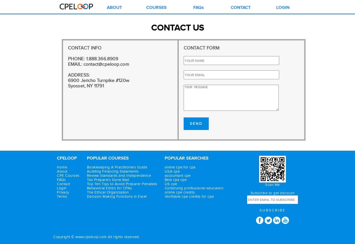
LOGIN (283, 7)
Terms (62, 197)
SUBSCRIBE (272, 210)
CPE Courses (68, 176)
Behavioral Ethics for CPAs (109, 188)
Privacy (63, 192)
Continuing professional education (194, 188)
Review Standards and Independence (119, 176)
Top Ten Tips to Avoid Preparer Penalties (122, 184)
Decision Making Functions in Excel (117, 197)
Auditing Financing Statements (113, 171)
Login (61, 188)
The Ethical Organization (108, 192)
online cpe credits (180, 192)
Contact (63, 184)
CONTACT (241, 7)
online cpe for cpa (180, 167)
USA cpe (172, 171)
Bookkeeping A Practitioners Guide (117, 167)
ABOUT (114, 7)
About (62, 171)
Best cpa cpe (176, 180)
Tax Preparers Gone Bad (108, 180)
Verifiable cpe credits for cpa (189, 197)
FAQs (198, 7)
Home (62, 167)
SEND (196, 124)
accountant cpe (178, 176)
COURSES (156, 7)
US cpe (171, 184)
